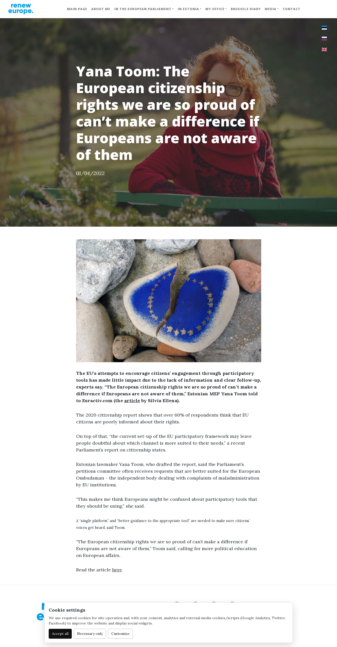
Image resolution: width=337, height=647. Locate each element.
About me (100, 9)
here (117, 570)
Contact (291, 9)
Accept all (60, 633)
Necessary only (90, 633)
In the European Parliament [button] (142, 9)
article (132, 400)
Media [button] (270, 9)
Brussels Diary (246, 9)
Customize (120, 633)
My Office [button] (214, 9)
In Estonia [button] (188, 9)
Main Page (77, 9)
